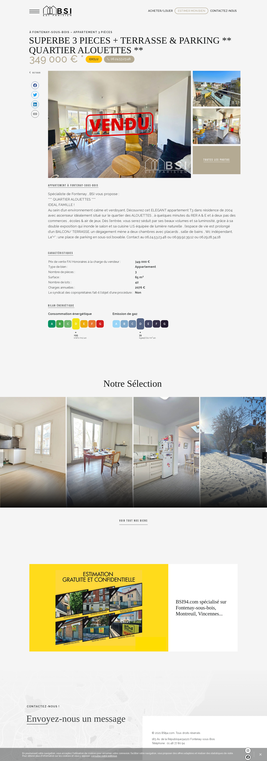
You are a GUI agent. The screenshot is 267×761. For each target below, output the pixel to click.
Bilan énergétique (61, 305)
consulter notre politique (104, 756)
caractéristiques (60, 253)
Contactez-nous (223, 11)
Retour (37, 73)
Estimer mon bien (191, 11)
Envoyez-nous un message (75, 718)
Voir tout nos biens (133, 521)
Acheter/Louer (160, 11)
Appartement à (73, 185)
